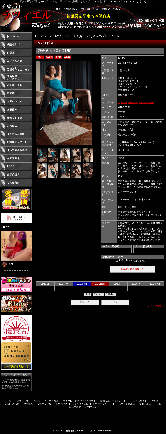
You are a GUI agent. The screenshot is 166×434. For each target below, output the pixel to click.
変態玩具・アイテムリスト (16, 77)
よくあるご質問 (16, 134)
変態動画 (16, 110)
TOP (16, 36)
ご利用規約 (16, 183)
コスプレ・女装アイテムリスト (16, 69)
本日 (87, 294)
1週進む (98, 294)
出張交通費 (16, 175)
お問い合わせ (16, 101)
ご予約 (16, 93)
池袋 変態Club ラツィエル (79, 430)
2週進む (110, 294)
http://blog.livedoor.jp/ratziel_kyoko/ (136, 102)
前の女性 (85, 302)
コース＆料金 (16, 61)
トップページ (43, 36)
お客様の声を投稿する (132, 269)
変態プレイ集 (16, 118)
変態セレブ (16, 45)
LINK (16, 166)
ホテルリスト (16, 85)
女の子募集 (16, 158)
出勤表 (16, 53)
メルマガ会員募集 (16, 150)
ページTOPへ (157, 306)
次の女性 (115, 302)
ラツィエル (83, 17)
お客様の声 (16, 126)
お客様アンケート (16, 142)
